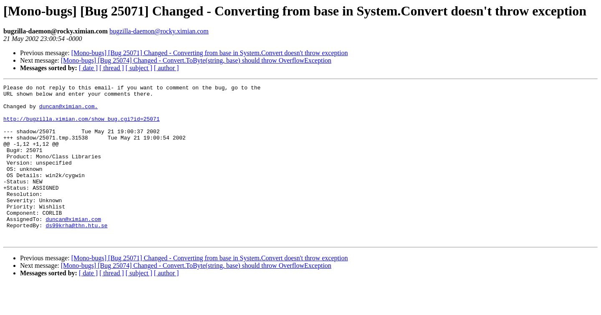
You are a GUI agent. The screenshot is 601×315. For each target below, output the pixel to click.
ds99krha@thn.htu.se (76, 254)
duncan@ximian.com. (68, 111)
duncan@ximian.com (73, 246)
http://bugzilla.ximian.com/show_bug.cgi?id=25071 (81, 126)
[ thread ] (111, 67)
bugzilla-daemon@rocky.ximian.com (159, 31)
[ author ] (166, 67)
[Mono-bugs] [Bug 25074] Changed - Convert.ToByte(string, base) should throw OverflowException (196, 60)
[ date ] (88, 67)
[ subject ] (139, 67)
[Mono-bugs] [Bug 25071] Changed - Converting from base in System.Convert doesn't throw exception (209, 52)
